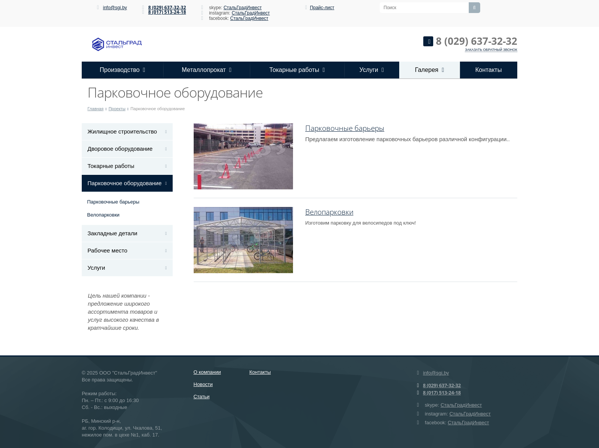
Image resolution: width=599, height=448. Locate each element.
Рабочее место (107, 250)
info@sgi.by (115, 7)
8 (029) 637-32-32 (167, 7)
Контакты (488, 70)
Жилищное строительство (122, 131)
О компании (207, 372)
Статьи (202, 396)
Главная (95, 108)
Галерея (429, 70)
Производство (122, 70)
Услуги (371, 70)
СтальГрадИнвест (242, 7)
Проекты (116, 108)
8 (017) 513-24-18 (167, 12)
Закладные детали (112, 233)
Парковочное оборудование (124, 183)
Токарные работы (297, 70)
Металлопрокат (207, 70)
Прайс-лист (322, 7)
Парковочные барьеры (113, 202)
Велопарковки (103, 215)
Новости (203, 384)
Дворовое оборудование (119, 148)
